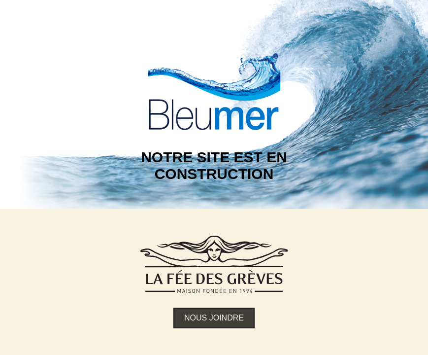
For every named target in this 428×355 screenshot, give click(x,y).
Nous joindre (214, 318)
